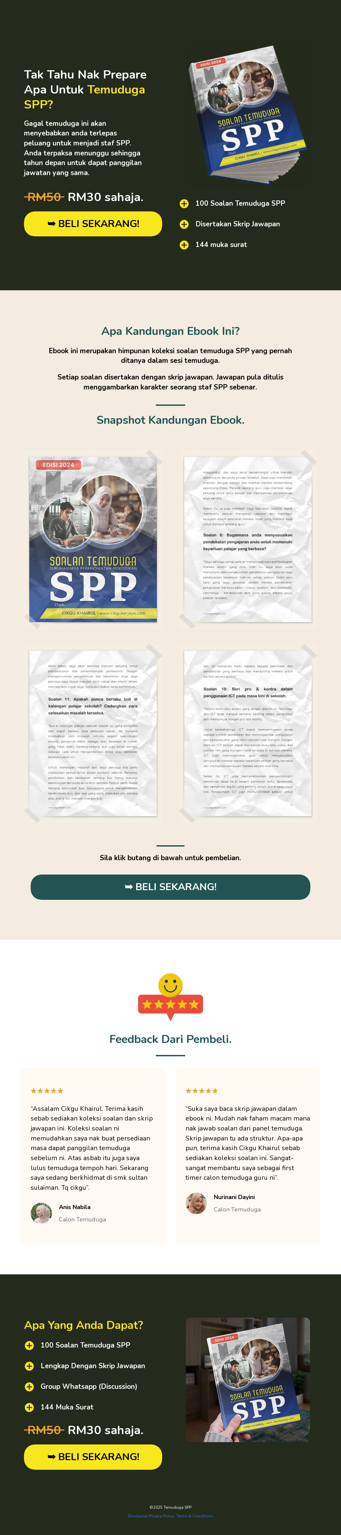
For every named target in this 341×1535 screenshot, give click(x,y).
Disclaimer (138, 1516)
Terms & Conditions (194, 1516)
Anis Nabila (75, 1207)
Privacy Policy (161, 1516)
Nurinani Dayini (234, 1197)
